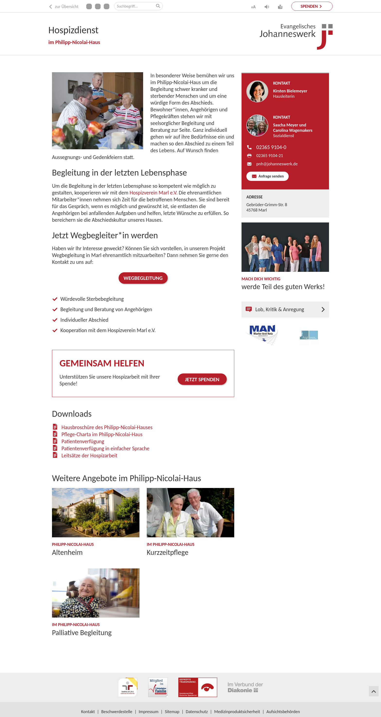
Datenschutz (197, 711)
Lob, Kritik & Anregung (275, 309)
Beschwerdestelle (116, 711)
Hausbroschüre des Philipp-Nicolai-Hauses (107, 427)
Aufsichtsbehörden (283, 711)
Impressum (148, 711)
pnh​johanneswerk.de (277, 164)
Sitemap (172, 711)
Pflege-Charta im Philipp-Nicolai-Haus (101, 434)
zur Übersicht (63, 6)
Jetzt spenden (202, 379)
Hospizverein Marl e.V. (153, 192)
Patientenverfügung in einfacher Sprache (105, 448)
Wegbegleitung (143, 278)
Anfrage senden (271, 176)
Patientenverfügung (82, 441)
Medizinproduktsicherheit (237, 711)
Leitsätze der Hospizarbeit (89, 455)
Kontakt (88, 711)
